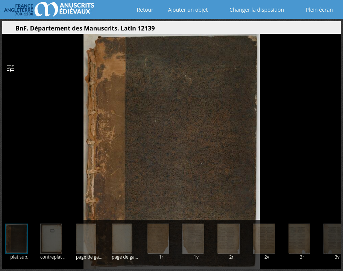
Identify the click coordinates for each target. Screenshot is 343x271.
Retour (143, 9)
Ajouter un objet (186, 9)
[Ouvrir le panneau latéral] (8, 30)
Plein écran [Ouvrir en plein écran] (314, 9)
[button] (299, 30)
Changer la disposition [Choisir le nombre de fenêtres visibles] (251, 9)
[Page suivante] (333, 124)
